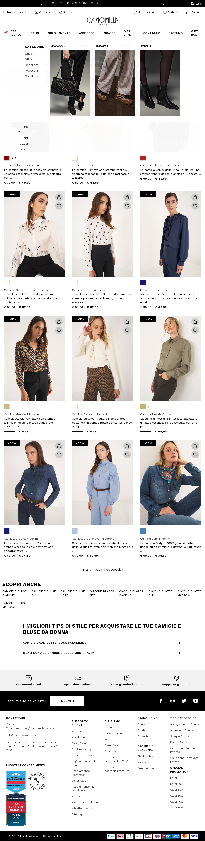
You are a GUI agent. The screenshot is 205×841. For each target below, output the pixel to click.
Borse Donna (179, 742)
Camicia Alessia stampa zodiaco (26, 290)
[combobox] (72, 12)
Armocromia (145, 768)
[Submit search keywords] (60, 13)
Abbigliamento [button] (59, 33)
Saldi (173, 777)
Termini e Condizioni (85, 802)
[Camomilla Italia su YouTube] (195, 700)
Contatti (143, 724)
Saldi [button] (35, 33)
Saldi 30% (176, 807)
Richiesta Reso (82, 755)
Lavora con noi (114, 733)
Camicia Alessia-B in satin (21, 165)
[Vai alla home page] (102, 21)
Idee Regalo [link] (12, 33)
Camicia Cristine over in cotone (93, 538)
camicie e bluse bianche (14, 593)
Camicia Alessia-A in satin (21, 414)
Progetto (143, 736)
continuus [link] (151, 33)
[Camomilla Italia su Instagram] (172, 700)
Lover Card (79, 780)
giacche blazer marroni (189, 593)
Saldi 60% (176, 789)
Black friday (145, 756)
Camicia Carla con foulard (89, 414)
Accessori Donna (181, 730)
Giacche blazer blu (160, 593)
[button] (197, 4)
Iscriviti (67, 700)
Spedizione (79, 737)
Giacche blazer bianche (131, 593)
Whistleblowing (82, 808)
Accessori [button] (87, 33)
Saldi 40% (176, 801)
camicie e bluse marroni (14, 605)
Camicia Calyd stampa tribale (160, 165)
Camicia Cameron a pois (88, 290)
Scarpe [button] (109, 33)
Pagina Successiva (109, 569)
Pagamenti (78, 731)
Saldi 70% (176, 783)
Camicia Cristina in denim (21, 538)
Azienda (110, 727)
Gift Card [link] (127, 33)
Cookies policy (81, 749)
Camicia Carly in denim (155, 538)
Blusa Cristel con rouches (157, 290)
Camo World (113, 745)
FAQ (107, 739)
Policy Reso (79, 743)
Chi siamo (112, 721)
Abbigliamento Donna (184, 724)
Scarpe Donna (179, 736)
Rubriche (110, 751)
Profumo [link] (176, 33)
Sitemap (77, 814)
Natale (141, 762)
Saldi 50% (176, 795)
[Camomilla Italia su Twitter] (184, 700)
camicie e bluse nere (73, 593)
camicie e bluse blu (44, 593)
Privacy (76, 796)
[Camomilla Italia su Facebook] (160, 700)
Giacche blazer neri (102, 593)
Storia (141, 730)
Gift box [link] (194, 33)
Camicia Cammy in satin (88, 165)
